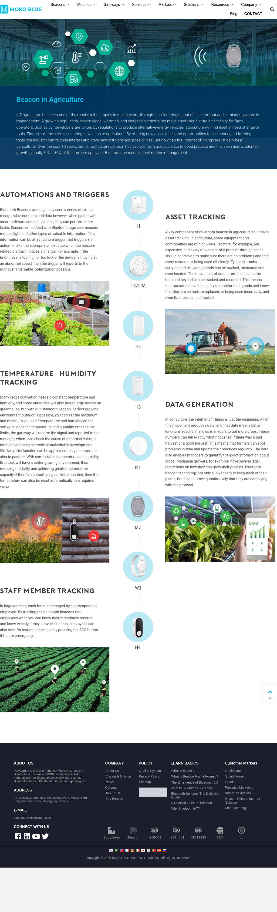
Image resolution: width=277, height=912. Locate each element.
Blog (234, 14)
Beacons (61, 5)
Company (252, 5)
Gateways (115, 5)
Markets (168, 5)
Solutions (195, 5)
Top (270, 694)
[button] (272, 9)
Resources (223, 5)
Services (142, 5)
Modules (87, 5)
